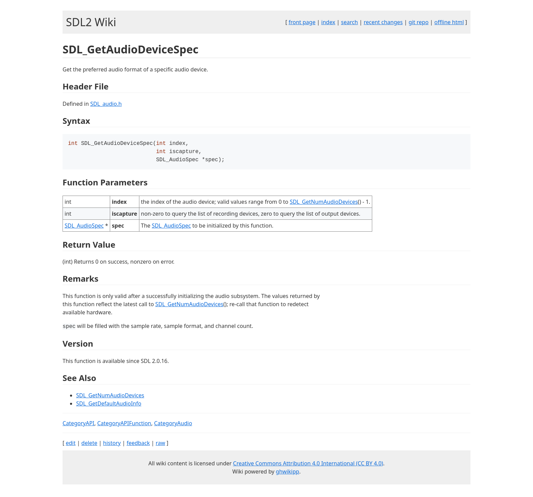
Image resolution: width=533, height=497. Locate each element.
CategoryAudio (173, 425)
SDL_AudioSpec (84, 227)
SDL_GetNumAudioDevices (324, 204)
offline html (449, 22)
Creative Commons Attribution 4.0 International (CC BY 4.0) (308, 465)
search (349, 22)
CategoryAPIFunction (124, 425)
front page (302, 22)
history (112, 445)
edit (70, 445)
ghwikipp (287, 473)
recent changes (383, 22)
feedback (138, 445)
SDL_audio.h (106, 103)
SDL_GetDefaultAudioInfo (108, 405)
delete (89, 445)
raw (160, 445)
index (328, 22)
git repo (419, 22)
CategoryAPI (78, 425)
